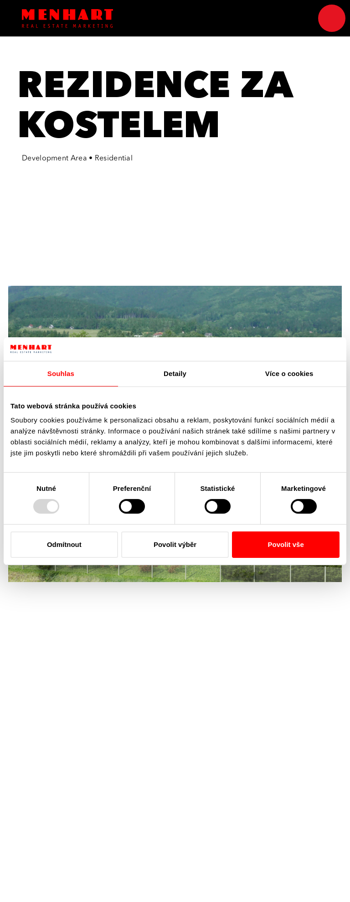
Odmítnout (64, 544)
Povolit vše (286, 544)
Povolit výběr (175, 544)
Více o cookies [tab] (289, 373)
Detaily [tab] (175, 373)
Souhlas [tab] (60, 373)
